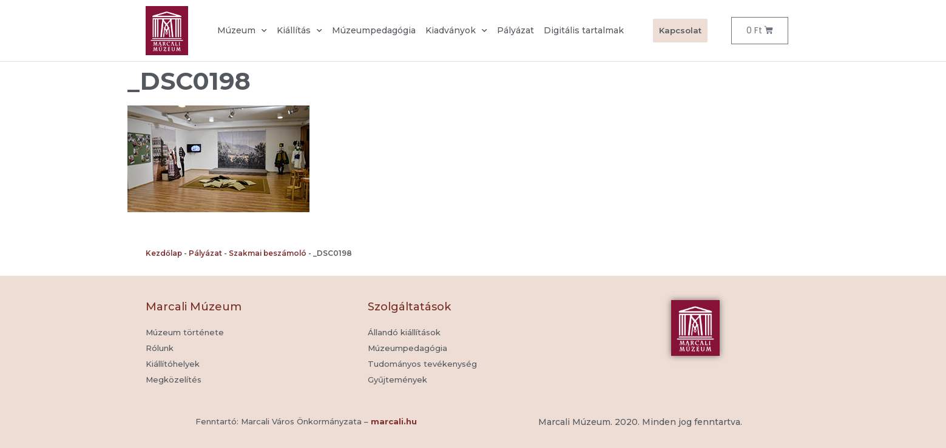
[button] (397, 380)
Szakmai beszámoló (267, 253)
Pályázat (515, 30)
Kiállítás (299, 31)
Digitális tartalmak (584, 30)
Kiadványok (456, 31)
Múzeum (242, 31)
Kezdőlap (164, 253)
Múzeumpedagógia (374, 30)
